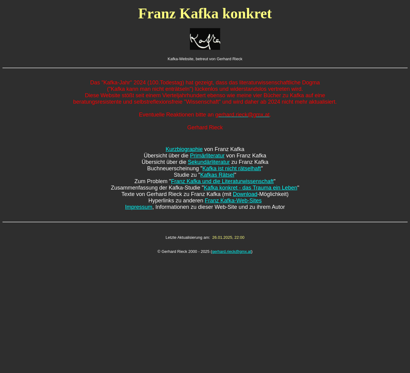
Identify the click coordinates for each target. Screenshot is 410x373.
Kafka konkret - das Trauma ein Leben (250, 188)
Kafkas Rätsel (217, 175)
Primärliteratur (207, 156)
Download (245, 194)
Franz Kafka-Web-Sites (233, 201)
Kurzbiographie (184, 149)
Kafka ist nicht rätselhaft (231, 168)
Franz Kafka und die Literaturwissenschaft (222, 181)
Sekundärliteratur (209, 162)
